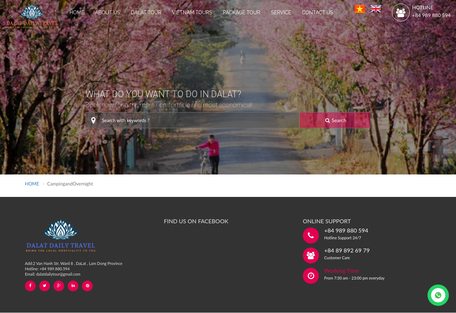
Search (335, 120)
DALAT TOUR (146, 12)
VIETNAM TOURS (192, 12)
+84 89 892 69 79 (347, 250)
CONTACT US (317, 12)
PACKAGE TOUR (241, 12)
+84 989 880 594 (431, 15)
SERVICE (281, 12)
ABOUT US (107, 12)
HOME (76, 12)
